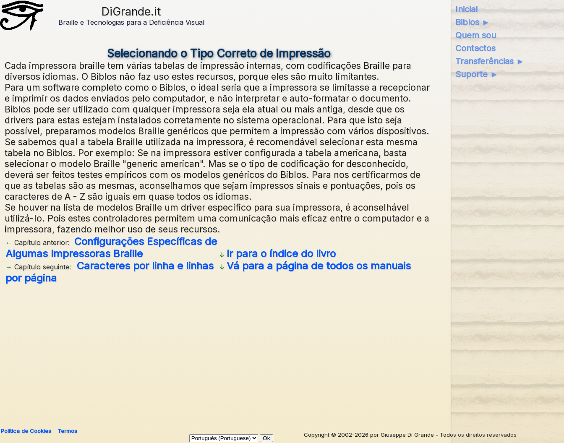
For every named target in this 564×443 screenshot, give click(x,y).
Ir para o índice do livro (281, 254)
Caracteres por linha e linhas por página (109, 272)
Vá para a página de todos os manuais (319, 266)
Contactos (475, 48)
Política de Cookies (26, 430)
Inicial (466, 9)
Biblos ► (472, 22)
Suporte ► (477, 74)
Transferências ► (490, 61)
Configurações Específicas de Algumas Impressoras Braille (111, 247)
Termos (67, 430)
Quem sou (475, 35)
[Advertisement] (219, 352)
